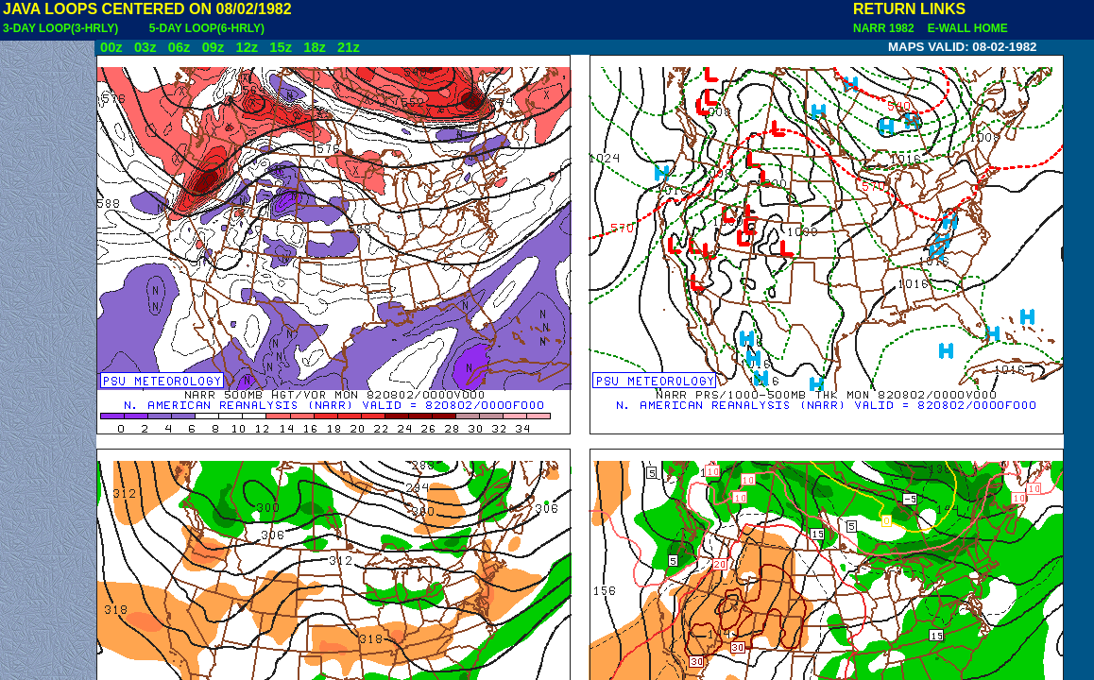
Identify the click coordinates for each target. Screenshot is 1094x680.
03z (145, 47)
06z (179, 47)
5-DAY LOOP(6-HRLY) (207, 28)
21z (348, 47)
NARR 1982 (885, 28)
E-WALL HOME (964, 28)
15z (280, 47)
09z (213, 47)
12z (246, 47)
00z (111, 47)
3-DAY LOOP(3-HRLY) (60, 28)
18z (314, 47)
